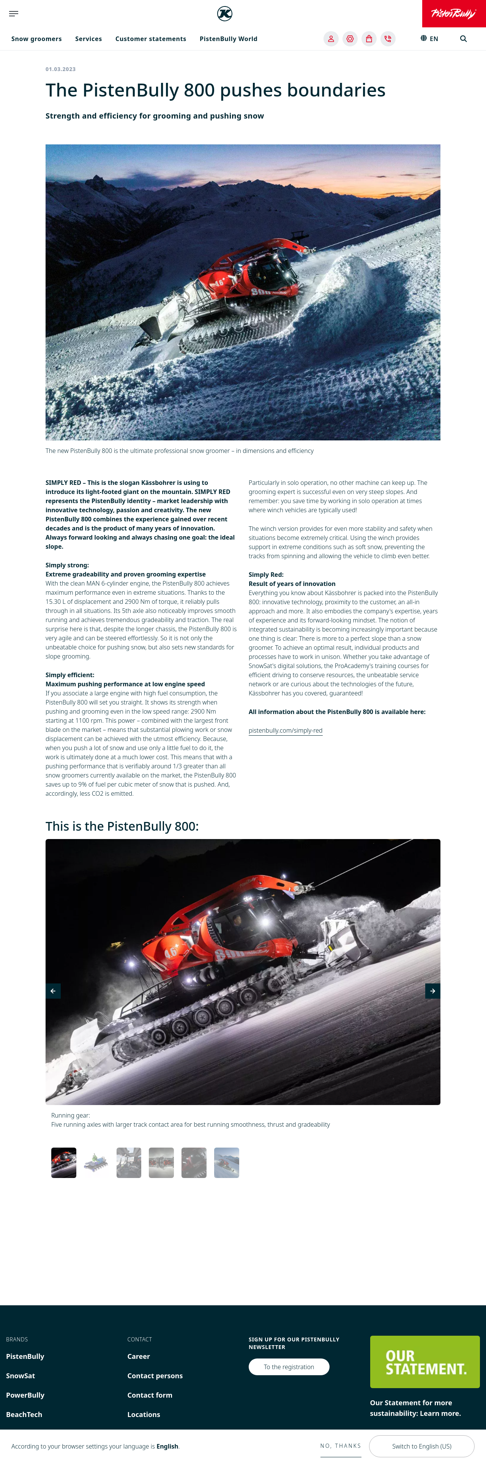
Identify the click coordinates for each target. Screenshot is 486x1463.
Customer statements (150, 39)
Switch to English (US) (421, 1446)
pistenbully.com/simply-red (286, 730)
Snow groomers (36, 39)
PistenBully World (229, 39)
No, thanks (341, 1445)
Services (88, 39)
